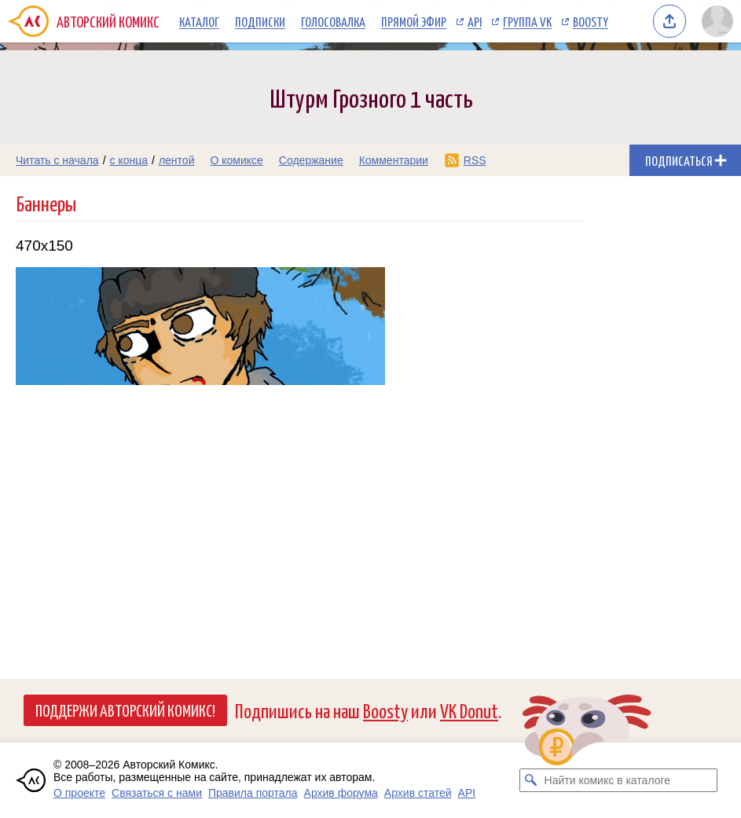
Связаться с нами (157, 793)
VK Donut (469, 710)
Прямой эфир (413, 21)
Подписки (260, 21)
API (475, 21)
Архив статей (418, 793)
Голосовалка (333, 21)
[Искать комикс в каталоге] (531, 780)
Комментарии (393, 160)
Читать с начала (57, 160)
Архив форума (341, 793)
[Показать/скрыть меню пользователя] (717, 21)
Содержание (311, 160)
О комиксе (236, 160)
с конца (129, 160)
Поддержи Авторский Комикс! (125, 709)
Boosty (590, 21)
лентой (177, 160)
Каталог (199, 21)
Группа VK (527, 21)
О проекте (79, 793)
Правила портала (253, 793)
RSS (475, 160)
